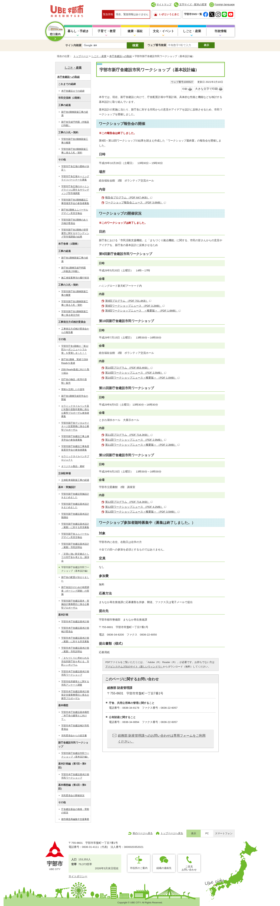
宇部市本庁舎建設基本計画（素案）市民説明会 (75, 650)
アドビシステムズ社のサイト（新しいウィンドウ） (134, 666)
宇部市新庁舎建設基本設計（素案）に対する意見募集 (75, 526)
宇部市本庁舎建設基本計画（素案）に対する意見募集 (75, 640)
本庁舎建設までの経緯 (72, 91)
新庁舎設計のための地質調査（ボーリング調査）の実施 (75, 591)
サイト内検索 (73, 45)
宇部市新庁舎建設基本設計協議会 (75, 516)
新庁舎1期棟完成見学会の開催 (74, 398)
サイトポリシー (78, 876)
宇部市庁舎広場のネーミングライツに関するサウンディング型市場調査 (75, 190)
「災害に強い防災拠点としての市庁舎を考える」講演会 (75, 557)
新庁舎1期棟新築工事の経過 (74, 259)
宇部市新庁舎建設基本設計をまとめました (75, 506)
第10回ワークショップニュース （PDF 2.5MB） (135, 372)
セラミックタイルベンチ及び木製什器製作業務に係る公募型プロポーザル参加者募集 (75, 411)
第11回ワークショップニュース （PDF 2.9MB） (135, 439)
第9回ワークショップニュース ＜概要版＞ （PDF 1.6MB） (143, 310)
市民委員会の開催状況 (72, 795)
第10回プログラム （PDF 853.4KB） (129, 367)
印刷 (184, 89)
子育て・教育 (107, 31)
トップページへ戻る (172, 833)
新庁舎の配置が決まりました (75, 579)
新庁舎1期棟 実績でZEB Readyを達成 (74, 361)
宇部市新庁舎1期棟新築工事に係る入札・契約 (74, 303)
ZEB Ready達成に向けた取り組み (75, 371)
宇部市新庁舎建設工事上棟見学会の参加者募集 (75, 438)
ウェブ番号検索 (157, 45)
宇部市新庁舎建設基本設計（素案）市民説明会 (75, 546)
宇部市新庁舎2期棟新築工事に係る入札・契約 (74, 151)
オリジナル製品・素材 (72, 466)
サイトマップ (163, 4)
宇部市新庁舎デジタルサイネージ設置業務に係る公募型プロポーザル (75, 426)
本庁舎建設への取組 (120, 56)
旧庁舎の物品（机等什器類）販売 (74, 381)
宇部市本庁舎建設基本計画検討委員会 (75, 630)
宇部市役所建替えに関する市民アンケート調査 (75, 683)
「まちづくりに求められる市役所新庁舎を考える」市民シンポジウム (75, 661)
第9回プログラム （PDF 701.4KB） (128, 300)
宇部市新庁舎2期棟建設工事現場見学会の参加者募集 (75, 201)
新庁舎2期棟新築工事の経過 (74, 114)
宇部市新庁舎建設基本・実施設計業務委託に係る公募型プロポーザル (75, 604)
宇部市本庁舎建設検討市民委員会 (75, 727)
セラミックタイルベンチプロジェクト (75, 458)
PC (207, 833)
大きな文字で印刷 (206, 88)
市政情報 (220, 31)
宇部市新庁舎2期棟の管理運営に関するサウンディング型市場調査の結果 (75, 233)
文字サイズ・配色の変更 (193, 4)
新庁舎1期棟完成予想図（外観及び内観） (73, 269)
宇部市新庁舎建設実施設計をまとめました (75, 496)
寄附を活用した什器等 (72, 389)
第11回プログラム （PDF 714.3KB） (129, 434)
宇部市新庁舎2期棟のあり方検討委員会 (74, 221)
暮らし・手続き (78, 31)
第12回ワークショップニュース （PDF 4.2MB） (135, 506)
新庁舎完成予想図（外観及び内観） (75, 124)
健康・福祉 (135, 31)
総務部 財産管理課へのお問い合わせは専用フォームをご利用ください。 (162, 738)
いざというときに (169, 14)
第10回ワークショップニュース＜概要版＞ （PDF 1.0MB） (142, 377)
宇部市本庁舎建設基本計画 (75, 621)
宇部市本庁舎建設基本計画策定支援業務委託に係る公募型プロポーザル (75, 695)
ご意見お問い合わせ (189, 868)
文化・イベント (163, 31)
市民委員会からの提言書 (74, 735)
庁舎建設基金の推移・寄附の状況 (75, 811)
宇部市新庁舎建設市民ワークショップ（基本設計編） (75, 755)
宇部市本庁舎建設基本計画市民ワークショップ (75, 673)
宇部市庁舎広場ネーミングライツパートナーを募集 (75, 178)
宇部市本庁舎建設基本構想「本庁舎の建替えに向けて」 (75, 715)
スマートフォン (223, 833)
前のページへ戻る (143, 833)
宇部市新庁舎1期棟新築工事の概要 (74, 293)
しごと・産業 (192, 31)
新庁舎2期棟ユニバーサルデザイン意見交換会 (74, 211)
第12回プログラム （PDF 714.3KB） (129, 501)
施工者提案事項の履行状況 (75, 277)
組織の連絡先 (163, 868)
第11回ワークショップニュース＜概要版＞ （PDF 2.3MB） (142, 444)
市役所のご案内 (139, 868)
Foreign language (225, 4)
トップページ (80, 56)
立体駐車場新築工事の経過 (75, 480)
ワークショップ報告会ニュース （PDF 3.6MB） (135, 202)
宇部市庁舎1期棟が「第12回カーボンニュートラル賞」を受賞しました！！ (74, 349)
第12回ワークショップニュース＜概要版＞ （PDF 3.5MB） (142, 511)
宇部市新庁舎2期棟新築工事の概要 (74, 141)
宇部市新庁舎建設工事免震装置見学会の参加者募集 (75, 448)
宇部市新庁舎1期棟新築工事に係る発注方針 (74, 313)
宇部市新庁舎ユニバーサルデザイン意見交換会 (75, 536)
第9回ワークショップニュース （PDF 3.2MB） (135, 305)
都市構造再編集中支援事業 (75, 819)
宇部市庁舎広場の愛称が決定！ (75, 168)
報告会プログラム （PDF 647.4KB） (128, 197)
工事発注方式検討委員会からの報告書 (75, 330)
